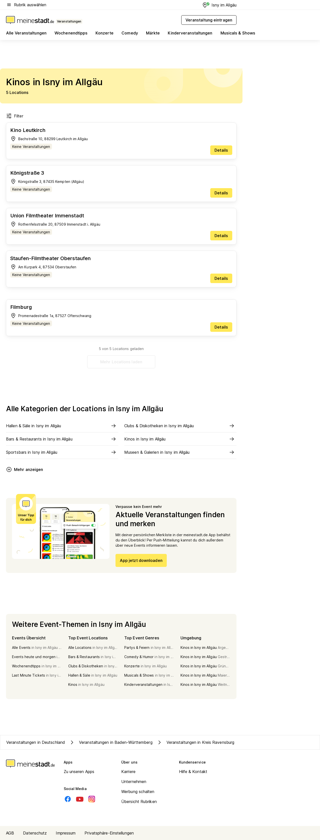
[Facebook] (68, 799)
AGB (10, 833)
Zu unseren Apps (79, 771)
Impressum (66, 833)
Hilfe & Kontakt (193, 771)
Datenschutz (35, 833)
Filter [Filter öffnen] (14, 116)
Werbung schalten (137, 791)
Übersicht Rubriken (139, 801)
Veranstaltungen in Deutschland (35, 742)
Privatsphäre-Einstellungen (109, 833)
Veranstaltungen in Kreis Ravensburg (195, 742)
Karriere (128, 771)
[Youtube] (80, 799)
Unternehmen (133, 781)
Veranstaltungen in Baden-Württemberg (110, 742)
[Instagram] (92, 799)
